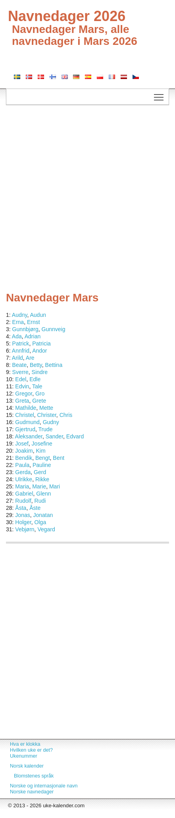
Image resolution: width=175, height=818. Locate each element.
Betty (36, 365)
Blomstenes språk (34, 776)
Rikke (42, 479)
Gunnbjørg (25, 329)
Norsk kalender (27, 766)
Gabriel (24, 493)
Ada (17, 336)
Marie (39, 486)
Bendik (23, 458)
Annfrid (20, 350)
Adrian (32, 336)
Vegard (46, 529)
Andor (39, 350)
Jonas (22, 515)
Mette (46, 408)
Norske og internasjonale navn (44, 786)
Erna (18, 322)
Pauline (42, 465)
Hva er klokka (25, 744)
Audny (19, 315)
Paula (22, 465)
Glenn (43, 493)
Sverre (20, 372)
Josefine (42, 443)
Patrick (20, 343)
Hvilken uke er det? (31, 750)
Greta (22, 400)
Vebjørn (24, 529)
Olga (40, 522)
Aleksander (28, 436)
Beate (19, 365)
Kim (41, 451)
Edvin (22, 386)
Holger (23, 522)
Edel (20, 379)
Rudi (40, 501)
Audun (38, 315)
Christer (46, 415)
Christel (24, 415)
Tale (37, 386)
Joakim (24, 451)
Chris (66, 415)
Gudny (51, 422)
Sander (54, 436)
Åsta (20, 508)
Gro (39, 393)
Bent (58, 458)
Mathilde (25, 408)
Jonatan (43, 515)
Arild (17, 358)
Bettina (54, 365)
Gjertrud (25, 429)
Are (30, 358)
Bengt (42, 458)
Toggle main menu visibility (159, 94)
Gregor (23, 393)
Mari (54, 486)
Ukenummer (23, 756)
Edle (34, 379)
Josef (21, 443)
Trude (45, 429)
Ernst (33, 322)
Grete (39, 400)
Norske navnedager (32, 792)
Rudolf (23, 501)
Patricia (41, 343)
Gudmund (27, 422)
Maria (22, 486)
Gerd (40, 472)
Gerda (23, 472)
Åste (34, 508)
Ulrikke (23, 479)
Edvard (75, 436)
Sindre (40, 372)
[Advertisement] (87, 200)
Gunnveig (53, 329)
